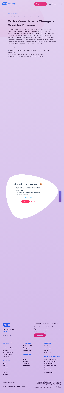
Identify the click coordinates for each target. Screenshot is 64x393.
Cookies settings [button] (28, 197)
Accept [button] (25, 201)
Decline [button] (33, 201)
